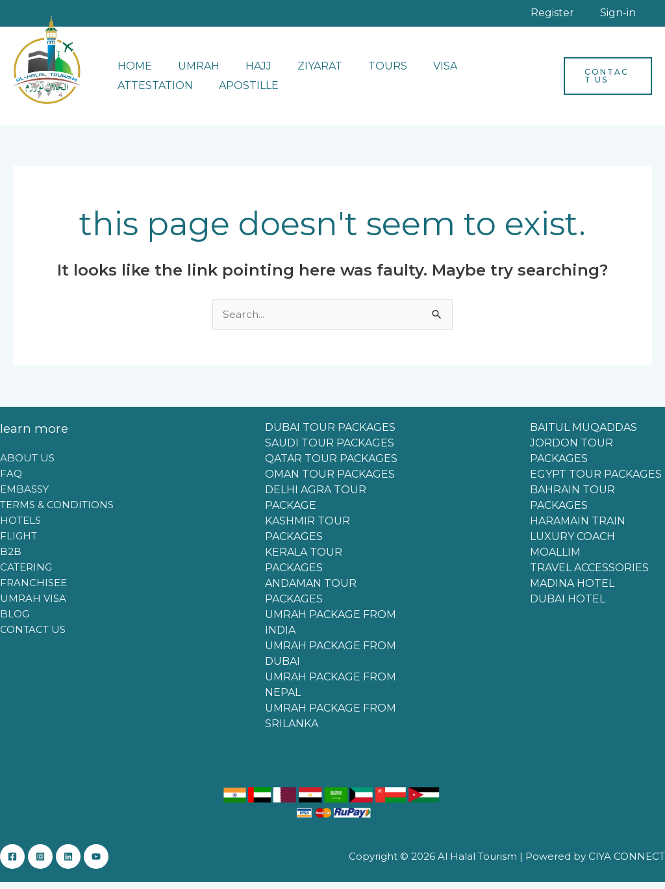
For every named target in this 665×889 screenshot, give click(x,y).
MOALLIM (555, 559)
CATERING (26, 574)
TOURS (364, 72)
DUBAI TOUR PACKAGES (330, 434)
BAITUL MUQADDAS (583, 434)
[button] (605, 82)
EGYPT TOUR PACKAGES (596, 481)
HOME (132, 72)
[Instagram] (46, 863)
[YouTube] (115, 863)
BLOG (14, 621)
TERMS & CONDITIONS (57, 512)
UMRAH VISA (33, 605)
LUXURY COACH (572, 543)
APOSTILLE (145, 92)
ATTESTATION (487, 72)
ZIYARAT (301, 72)
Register (581, 16)
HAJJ (245, 72)
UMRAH (191, 72)
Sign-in (628, 16)
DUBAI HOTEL (567, 606)
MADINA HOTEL (572, 590)
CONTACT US (33, 636)
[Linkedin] (81, 863)
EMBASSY (24, 496)
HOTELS (20, 527)
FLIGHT (18, 543)
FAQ (11, 480)
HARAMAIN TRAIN (577, 528)
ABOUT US (27, 465)
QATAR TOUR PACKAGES (331, 465)
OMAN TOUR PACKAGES (330, 481)
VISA (417, 72)
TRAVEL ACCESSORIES (589, 575)
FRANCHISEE (33, 590)
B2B (10, 558)
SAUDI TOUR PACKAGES (329, 450)
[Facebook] (12, 863)
